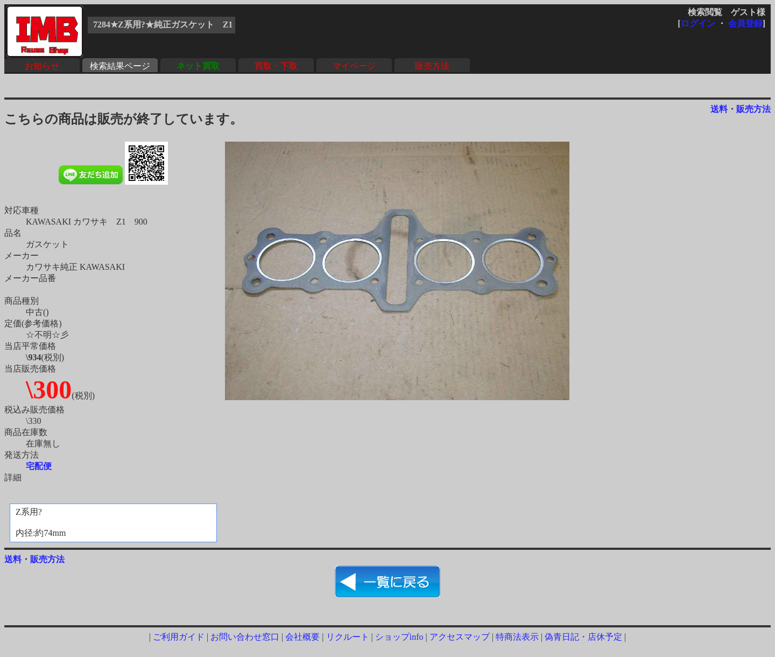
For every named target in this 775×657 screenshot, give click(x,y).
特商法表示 (517, 636)
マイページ (354, 66)
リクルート (347, 636)
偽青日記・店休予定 (583, 636)
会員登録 (745, 23)
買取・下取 (276, 66)
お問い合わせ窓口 (244, 636)
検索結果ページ (120, 66)
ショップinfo (399, 636)
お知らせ (42, 66)
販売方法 (432, 66)
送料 (719, 109)
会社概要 (302, 636)
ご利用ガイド (179, 636)
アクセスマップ (459, 636)
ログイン (698, 23)
